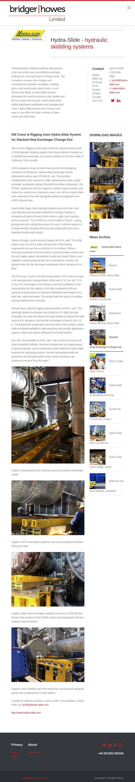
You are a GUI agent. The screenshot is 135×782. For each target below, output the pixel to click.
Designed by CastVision (35, 778)
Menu (125, 7)
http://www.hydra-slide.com (26, 712)
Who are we (34, 752)
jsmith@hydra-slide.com (35, 704)
